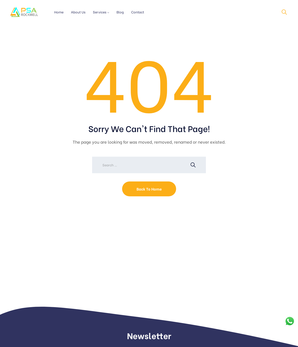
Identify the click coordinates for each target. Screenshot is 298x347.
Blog (120, 12)
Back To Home (149, 189)
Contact (137, 12)
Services (99, 12)
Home (59, 12)
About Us (78, 12)
